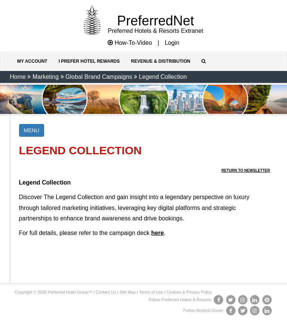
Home (18, 77)
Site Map (127, 292)
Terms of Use (151, 292)
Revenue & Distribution (160, 61)
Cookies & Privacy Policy (189, 292)
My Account (32, 61)
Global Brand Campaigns (98, 77)
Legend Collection (163, 77)
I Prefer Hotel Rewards (89, 61)
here (157, 233)
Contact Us (106, 292)
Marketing (46, 77)
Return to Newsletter (246, 170)
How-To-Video (130, 43)
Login (172, 43)
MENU (31, 130)
